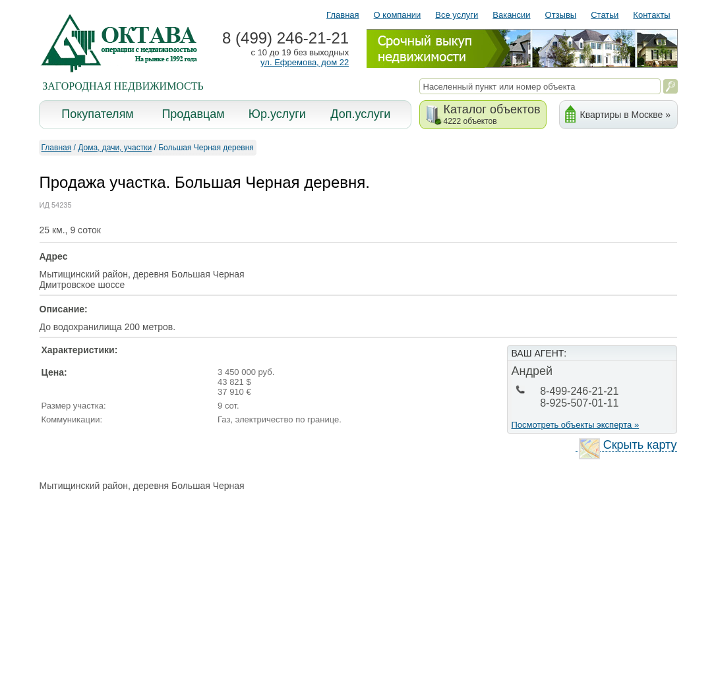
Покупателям (97, 114)
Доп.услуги (360, 114)
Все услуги (456, 15)
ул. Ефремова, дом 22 (304, 62)
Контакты (651, 15)
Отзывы (561, 15)
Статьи (604, 15)
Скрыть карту (628, 445)
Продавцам (193, 114)
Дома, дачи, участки (115, 147)
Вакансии (511, 15)
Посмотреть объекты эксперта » (576, 425)
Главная (342, 15)
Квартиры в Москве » (625, 114)
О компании (397, 15)
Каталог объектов (492, 114)
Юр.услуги (277, 114)
